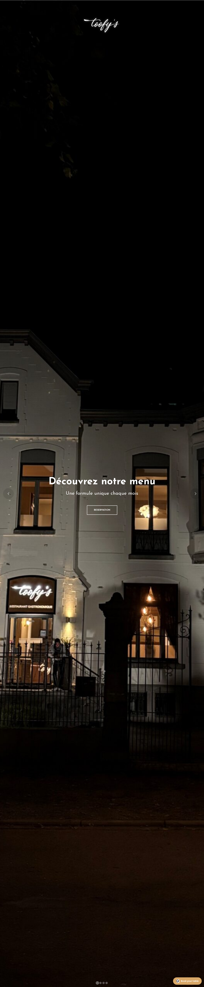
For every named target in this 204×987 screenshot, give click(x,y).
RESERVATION (102, 510)
